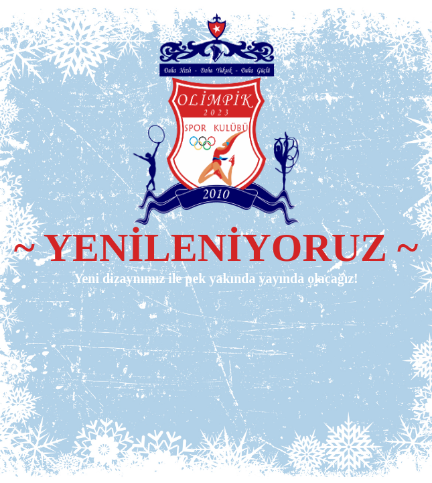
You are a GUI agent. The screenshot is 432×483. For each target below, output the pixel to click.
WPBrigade (393, 473)
